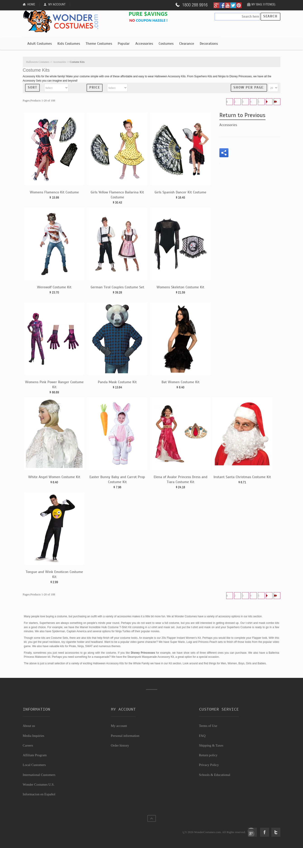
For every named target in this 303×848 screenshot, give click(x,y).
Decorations (209, 43)
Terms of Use (208, 726)
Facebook (264, 832)
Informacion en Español (39, 794)
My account (119, 726)
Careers (28, 745)
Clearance (186, 43)
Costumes (166, 43)
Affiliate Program (35, 755)
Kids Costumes (68, 43)
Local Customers (34, 765)
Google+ (252, 832)
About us (29, 726)
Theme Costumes (99, 43)
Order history (120, 745)
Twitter (275, 832)
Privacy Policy (209, 765)
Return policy (208, 755)
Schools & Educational (214, 775)
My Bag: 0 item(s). (263, 4)
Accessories (144, 43)
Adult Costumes (39, 43)
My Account (57, 4)
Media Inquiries (33, 736)
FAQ (202, 736)
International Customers (39, 775)
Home (31, 4)
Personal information (125, 736)
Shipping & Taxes (211, 745)
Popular (124, 43)
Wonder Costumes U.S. (38, 784)
